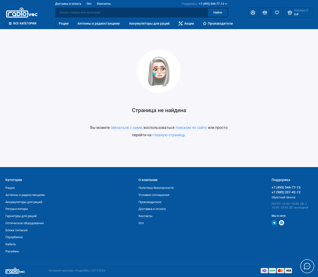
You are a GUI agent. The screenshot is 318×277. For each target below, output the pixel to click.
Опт (89, 3)
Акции (186, 23)
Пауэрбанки (14, 237)
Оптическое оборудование (24, 223)
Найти (217, 12)
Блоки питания (16, 230)
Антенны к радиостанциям (98, 23)
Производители (218, 23)
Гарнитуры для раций (21, 216)
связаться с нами (126, 127)
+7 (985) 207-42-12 (286, 192)
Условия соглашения (154, 195)
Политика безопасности (156, 188)
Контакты (104, 3)
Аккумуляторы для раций (149, 23)
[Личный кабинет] (253, 13)
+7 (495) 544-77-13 (204, 3)
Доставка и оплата (68, 3)
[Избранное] (277, 13)
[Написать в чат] (307, 266)
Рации (63, 23)
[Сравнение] (265, 13)
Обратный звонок (284, 197)
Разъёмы (12, 251)
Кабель (10, 244)
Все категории (22, 23)
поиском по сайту (191, 127)
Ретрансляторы (16, 209)
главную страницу (168, 135)
